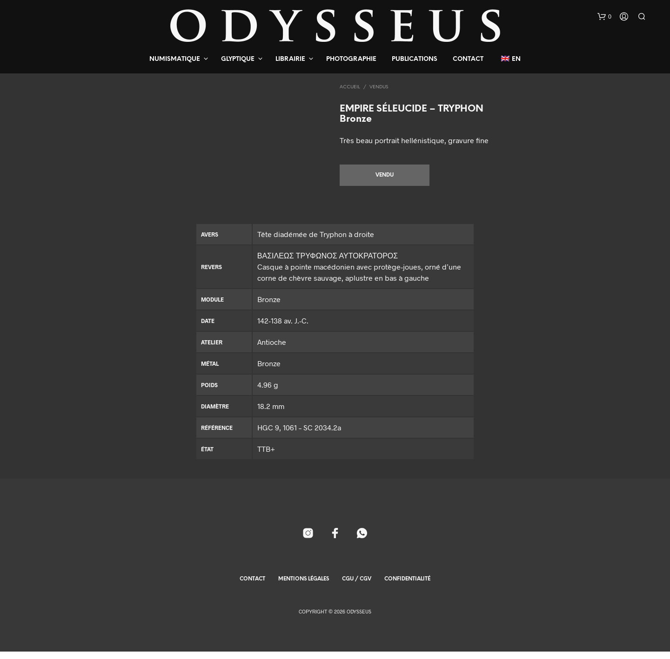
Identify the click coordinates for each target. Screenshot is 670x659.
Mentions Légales (303, 586)
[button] (604, 16)
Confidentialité (407, 586)
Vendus (378, 87)
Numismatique (174, 59)
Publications (414, 59)
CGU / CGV (356, 586)
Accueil (350, 87)
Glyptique (238, 59)
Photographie (351, 59)
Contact (468, 59)
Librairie (290, 59)
